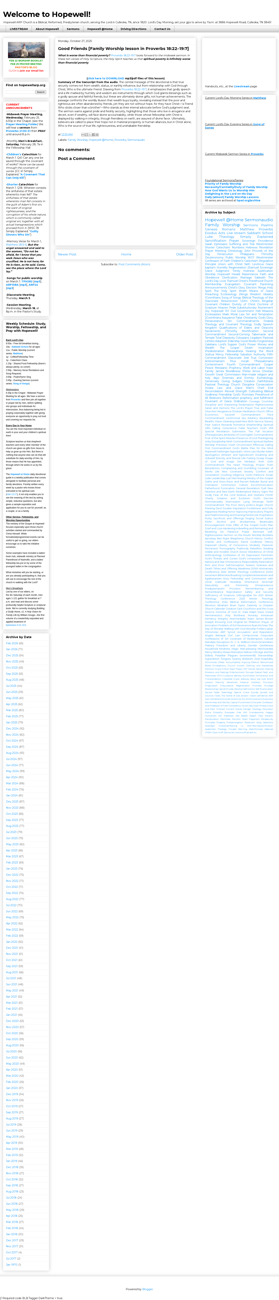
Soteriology (226, 692)
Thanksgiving (265, 438)
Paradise (220, 655)
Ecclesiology (229, 294)
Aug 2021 (12, 972)
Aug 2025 (12, 679)
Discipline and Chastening (221, 404)
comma (239, 732)
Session (250, 565)
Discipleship (218, 441)
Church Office (264, 411)
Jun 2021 (11, 984)
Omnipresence (264, 585)
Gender (252, 645)
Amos (256, 371)
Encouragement (215, 525)
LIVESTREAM (19, 29)
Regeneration (237, 267)
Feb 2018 (12, 1228)
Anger (259, 505)
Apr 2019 (11, 1143)
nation (253, 695)
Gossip (260, 458)
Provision (235, 588)
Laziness (268, 558)
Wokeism (247, 658)
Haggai (269, 712)
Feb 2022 (12, 935)
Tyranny (236, 658)
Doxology (257, 709)
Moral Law (237, 314)
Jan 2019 (11, 1161)
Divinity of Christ (243, 304)
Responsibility (250, 561)
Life (217, 471)
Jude (208, 478)
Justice (216, 424)
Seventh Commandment (243, 414)
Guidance (228, 675)
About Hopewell (47, 29)
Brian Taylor (237, 605)
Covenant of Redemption (246, 638)
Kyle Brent (267, 679)
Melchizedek (265, 648)
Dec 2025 (12, 655)
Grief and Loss (213, 528)
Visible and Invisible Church (221, 551)
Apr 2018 (11, 1216)
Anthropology (213, 555)
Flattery (209, 645)
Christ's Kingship (261, 301)
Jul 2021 (11, 978)
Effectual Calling (263, 444)
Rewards (226, 424)
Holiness (248, 271)
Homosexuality (214, 501)
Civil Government (242, 311)
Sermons (73, 29)
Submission (239, 431)
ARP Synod (227, 632)
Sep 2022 (12, 893)
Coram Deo (247, 705)
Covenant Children (217, 304)
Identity (238, 675)
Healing (222, 511)
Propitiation (266, 515)
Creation (249, 381)
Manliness (225, 719)
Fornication (228, 488)
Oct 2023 (12, 814)
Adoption (221, 341)
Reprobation (234, 592)
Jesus (253, 679)
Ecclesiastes (213, 314)
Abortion (210, 605)
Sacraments (212, 331)
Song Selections (264, 722)
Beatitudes (266, 521)
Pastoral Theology (217, 384)
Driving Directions (133, 29)
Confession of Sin (234, 555)
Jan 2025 (11, 722)
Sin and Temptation (259, 314)
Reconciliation (214, 391)
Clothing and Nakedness (259, 665)
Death (249, 347)
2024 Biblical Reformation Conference (247, 602)
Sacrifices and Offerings (228, 518)
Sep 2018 (12, 1185)
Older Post (184, 254)
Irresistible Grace (231, 679)
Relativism (250, 722)
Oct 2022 (12, 887)
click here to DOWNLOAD (106, 78)
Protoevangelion (235, 722)
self (251, 732)
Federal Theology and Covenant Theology (239, 322)
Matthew (17, 353)
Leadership (218, 478)
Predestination (214, 351)
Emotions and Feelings (217, 672)
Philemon (254, 622)
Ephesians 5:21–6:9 (16, 625)
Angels (209, 635)
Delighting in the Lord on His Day (228, 193)
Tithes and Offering (225, 568)
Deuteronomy (214, 257)
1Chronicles (211, 632)
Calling (216, 428)
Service (259, 421)
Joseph (209, 622)
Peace (209, 367)
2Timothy (231, 331)
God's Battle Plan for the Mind (252, 448)
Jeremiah (267, 582)
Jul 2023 (11, 832)
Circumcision (244, 444)
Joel (246, 357)
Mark (225, 314)
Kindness (224, 648)
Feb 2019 (12, 1155)
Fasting (251, 458)
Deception (223, 642)
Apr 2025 (11, 704)
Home (126, 254)
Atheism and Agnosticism (237, 454)
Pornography (227, 548)
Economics (211, 414)
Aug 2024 (12, 753)
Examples (229, 712)
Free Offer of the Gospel (242, 525)
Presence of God (246, 438)
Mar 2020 (12, 1075)
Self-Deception (235, 565)
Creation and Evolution (233, 498)
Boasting (235, 575)
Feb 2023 (12, 862)
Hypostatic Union (240, 451)
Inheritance (251, 582)
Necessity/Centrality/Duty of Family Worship (236, 187)
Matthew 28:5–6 (16, 244)
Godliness (256, 541)
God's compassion (250, 558)
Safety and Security (259, 592)
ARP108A (12, 284)
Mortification (250, 331)
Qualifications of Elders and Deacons (246, 327)
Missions (267, 311)
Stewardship (265, 655)
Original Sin (240, 622)
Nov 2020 (12, 1027)
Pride (232, 307)
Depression (253, 555)
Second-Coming (239, 334)
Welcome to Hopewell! (47, 14)
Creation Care (234, 608)
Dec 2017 (12, 1240)
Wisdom (255, 294)
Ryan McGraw (260, 625)
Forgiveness (265, 341)
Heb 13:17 (12, 494)
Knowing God (223, 622)
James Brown (264, 618)
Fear (208, 424)
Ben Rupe (223, 538)
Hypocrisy (242, 511)
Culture (243, 485)
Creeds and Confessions (221, 541)
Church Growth (236, 665)
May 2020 (12, 1063)
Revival (229, 391)
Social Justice (264, 518)
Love (222, 281)
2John (269, 571)
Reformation (230, 398)
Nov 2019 (12, 1100)
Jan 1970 (11, 1264)
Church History (254, 538)
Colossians (242, 337)
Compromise (250, 635)
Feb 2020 (12, 1082)
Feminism (267, 555)
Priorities (257, 685)
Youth (231, 444)
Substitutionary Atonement (255, 307)
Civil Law (234, 635)
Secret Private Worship (231, 689)
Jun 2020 (12, 1057)
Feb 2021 (12, 1008)
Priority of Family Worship (223, 183)
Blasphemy (237, 538)
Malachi (269, 715)
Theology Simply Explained (246, 237)
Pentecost (252, 515)
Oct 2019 (12, 1106)
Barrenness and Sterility (217, 702)
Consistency (235, 705)
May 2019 (12, 1136)
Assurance (228, 317)
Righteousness (264, 404)
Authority (260, 354)
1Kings (262, 287)
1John (244, 301)
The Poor (231, 505)
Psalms (267, 225)
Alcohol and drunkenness (236, 521)
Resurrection (229, 301)
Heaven (223, 307)
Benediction (212, 468)
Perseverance (214, 321)
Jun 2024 (12, 765)
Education (268, 709)
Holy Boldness (235, 615)
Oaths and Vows (215, 481)
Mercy (220, 354)
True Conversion (262, 357)
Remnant (258, 531)
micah (245, 361)
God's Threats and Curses (221, 558)
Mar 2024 (12, 783)
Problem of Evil (227, 625)
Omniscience (233, 561)
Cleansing (229, 421)
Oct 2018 (12, 1179)
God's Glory (265, 317)
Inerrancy (210, 618)
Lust (228, 478)
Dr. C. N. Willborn (240, 642)
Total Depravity (225, 337)
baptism (210, 267)
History (269, 541)
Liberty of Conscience (233, 545)
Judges (237, 381)
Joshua (209, 354)
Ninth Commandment (239, 441)
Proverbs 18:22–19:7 (166, 48)
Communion (228, 485)
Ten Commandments (243, 321)
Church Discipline (242, 384)
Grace (269, 264)
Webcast (268, 729)
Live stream (236, 233)
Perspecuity (267, 719)
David (244, 541)
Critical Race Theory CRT (235, 669)
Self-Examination (264, 689)
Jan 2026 (11, 649)
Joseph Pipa (256, 715)
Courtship (267, 401)
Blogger (147, 1289)
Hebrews (251, 247)
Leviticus (258, 264)
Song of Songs (21, 383)
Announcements (216, 287)
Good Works (248, 341)
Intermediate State (242, 618)
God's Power (247, 344)
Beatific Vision (213, 421)
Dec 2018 (12, 1167)
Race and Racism (238, 481)
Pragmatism (211, 685)
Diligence (238, 475)
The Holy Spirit (225, 291)
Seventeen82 (248, 655)
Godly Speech (263, 324)
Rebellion (256, 548)
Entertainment (237, 672)
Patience (232, 531)
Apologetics (212, 454)
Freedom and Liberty (231, 645)
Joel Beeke (242, 715)
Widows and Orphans (250, 495)
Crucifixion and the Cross (258, 608)
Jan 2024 (12, 795)
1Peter (246, 371)
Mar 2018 (12, 1222)
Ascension (211, 575)
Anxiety (248, 471)
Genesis (211, 229)
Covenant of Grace (218, 401)
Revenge (258, 501)
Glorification (230, 277)
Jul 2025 (11, 686)
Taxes (217, 695)
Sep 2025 (12, 673)
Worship (210, 274)
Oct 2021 (11, 960)
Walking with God (234, 628)
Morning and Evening (232, 515)
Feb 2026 (12, 643)
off (244, 732)
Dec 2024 (12, 728)
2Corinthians (213, 317)
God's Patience (255, 475)
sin (255, 732)
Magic (235, 648)
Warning (242, 729)
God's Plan (266, 525)
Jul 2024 (11, 759)
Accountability (233, 662)
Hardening (229, 528)
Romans (228, 229)
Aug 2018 (12, 1191)
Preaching (211, 294)
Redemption (246, 404)
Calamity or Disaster (260, 605)
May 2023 (12, 844)
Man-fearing (239, 478)
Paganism (254, 719)
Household (211, 648)
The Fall (254, 431)
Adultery (253, 418)
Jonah (269, 475)
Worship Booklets (262, 535)
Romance (239, 424)
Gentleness (266, 645)
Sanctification (215, 240)
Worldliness (233, 371)
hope (269, 367)
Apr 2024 (12, 777)
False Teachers (248, 428)
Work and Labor (254, 367)
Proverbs (120, 140)
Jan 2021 (11, 1015)
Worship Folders (256, 628)
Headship (235, 582)
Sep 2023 (12, 820)
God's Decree (263, 498)
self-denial (262, 695)
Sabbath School (20, 347)
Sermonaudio (136, 140)
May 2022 (12, 917)
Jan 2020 (12, 1088)
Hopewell (211, 545)
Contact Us (162, 29)
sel (247, 732)
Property (221, 722)
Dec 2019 (12, 1094)
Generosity (212, 381)
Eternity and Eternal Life (231, 458)
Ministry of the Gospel (260, 478)
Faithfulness (265, 381)
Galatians (211, 344)
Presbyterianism (215, 588)
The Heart (233, 464)
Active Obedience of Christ (256, 551)
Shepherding (254, 424)
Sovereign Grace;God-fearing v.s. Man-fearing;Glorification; (239, 725)
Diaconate (235, 357)
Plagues (233, 655)
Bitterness (224, 575)
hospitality (267, 658)
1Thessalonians (263, 361)
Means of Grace (261, 291)
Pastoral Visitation (250, 682)
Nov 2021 (12, 954)
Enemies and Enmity (238, 378)
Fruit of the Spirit (215, 438)
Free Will (242, 712)
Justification (265, 271)
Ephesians (220, 244)
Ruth (261, 461)
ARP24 (33, 284)
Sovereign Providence (257, 240)
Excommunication (262, 485)
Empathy (218, 712)
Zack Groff (217, 732)
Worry (241, 505)
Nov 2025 (12, 661)
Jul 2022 (11, 905)
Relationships (212, 689)
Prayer (234, 240)
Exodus (211, 233)
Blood (208, 665)
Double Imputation (234, 508)
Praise (245, 531)
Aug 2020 (12, 1045)
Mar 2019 (12, 1149)
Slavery (268, 421)
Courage (254, 401)
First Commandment (218, 448)
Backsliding (266, 418)
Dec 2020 (12, 1021)
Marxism (236, 719)
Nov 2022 (12, 881)
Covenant (250, 284)
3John (208, 521)
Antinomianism (215, 361)
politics (250, 505)
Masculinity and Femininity (226, 585)
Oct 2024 (12, 740)
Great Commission (228, 374)
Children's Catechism (244, 260)
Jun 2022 (12, 911)
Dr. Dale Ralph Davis (251, 612)
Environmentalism (262, 642)
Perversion (211, 548)
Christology (235, 250)
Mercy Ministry (213, 652)
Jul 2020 (11, 1051)
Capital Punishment (240, 702)
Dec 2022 (12, 874)
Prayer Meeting (215, 250)
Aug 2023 (12, 826)
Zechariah (229, 732)
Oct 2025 (12, 667)
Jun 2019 (11, 1130)
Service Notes (212, 692)
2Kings (243, 294)
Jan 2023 (11, 868)
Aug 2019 (12, 1118)
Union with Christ (230, 264)
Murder (260, 451)
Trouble (232, 729)
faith (247, 264)
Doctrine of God (226, 612)
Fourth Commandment (243, 364)
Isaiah (208, 244)
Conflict (268, 538)
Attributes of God (234, 434)
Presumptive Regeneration (235, 685)
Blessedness (235, 351)
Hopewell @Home (100, 29)
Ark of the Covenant (252, 699)
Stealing (268, 548)
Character (256, 702)
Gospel (268, 364)
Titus (233, 361)
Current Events (234, 709)
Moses (226, 652)
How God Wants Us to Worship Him (229, 190)
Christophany (219, 665)
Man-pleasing (248, 648)
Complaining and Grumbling (238, 468)
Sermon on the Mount (237, 535)
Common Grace (213, 669)
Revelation (266, 247)
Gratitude (220, 582)
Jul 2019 (11, 1124)
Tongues (226, 658)
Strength (241, 391)
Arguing (246, 662)
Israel (238, 421)
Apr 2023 (11, 850)
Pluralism (268, 682)
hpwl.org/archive (248, 200)
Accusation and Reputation (255, 632)
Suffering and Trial (241, 244)
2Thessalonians (214, 434)
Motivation (237, 652)
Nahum (248, 652)
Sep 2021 (12, 966)
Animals (226, 699)
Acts (221, 233)
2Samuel (253, 267)
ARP (271, 695)
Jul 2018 (11, 1197)
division (244, 695)
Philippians (247, 254)
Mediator (250, 461)
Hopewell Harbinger (217, 451)
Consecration (264, 384)
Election (251, 287)
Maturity (219, 682)
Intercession (233, 501)
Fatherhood (212, 488)
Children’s (14, 154)
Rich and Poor (214, 565)
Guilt (263, 488)
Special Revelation (217, 431)
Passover (267, 545)
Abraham (222, 605)
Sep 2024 (12, 746)
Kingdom (211, 327)
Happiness (211, 511)
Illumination (249, 675)
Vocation (267, 431)
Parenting (266, 284)
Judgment (222, 271)
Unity (208, 441)
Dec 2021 (12, 947)
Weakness (244, 568)
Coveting (226, 475)
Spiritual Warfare (263, 441)
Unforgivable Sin (246, 595)
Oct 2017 (12, 1252)
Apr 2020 (12, 1069)
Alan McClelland (213, 699)
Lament (209, 682)
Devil (219, 508)
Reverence (244, 625)
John (247, 250)
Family (209, 371)
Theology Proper (253, 464)
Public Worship (235, 257)
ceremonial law (236, 418)
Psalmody (243, 548)
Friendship (225, 394)
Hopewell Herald (228, 274)
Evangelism (232, 284)
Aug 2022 (12, 899)
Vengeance (224, 411)
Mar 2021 (12, 1002)
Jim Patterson (226, 715)
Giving (226, 381)
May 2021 (12, 990)
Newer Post (67, 254)
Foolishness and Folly (260, 508)
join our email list (26, 70)
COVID (269, 495)
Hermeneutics (213, 615)
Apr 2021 (11, 996)
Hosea (209, 388)
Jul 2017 (11, 1258)
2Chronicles (211, 662)
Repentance (250, 274)
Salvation (246, 354)
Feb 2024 (12, 789)
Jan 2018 (11, 1234)
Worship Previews (216, 444)
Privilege (268, 685)
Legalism (256, 337)
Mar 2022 (12, 929)
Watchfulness (256, 729)
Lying (246, 501)
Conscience (229, 428)
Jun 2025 (11, 692)
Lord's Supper (227, 344)
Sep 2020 (12, 1039)
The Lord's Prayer (242, 408)
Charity (209, 498)
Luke (209, 237)
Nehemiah (232, 682)
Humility (222, 267)
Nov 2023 (12, 807)
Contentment (214, 364)
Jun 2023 (12, 838)
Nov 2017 (12, 1246)
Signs (264, 491)
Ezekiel (258, 672)
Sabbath (260, 277)
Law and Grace (229, 388)
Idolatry (268, 294)
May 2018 (12, 1210)
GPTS (219, 675)
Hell (258, 311)
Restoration (266, 561)
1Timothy (267, 254)
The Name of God (230, 695)
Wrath (243, 291)
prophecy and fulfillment (256, 398)
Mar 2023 (12, 856)
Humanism (211, 715)
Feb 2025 (12, 716)
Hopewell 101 (220, 311)
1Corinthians (213, 297)
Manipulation (212, 719)
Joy (207, 311)
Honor (231, 511)
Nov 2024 (12, 734)
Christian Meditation (244, 411)
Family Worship (78, 140)
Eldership (234, 341)
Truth (270, 464)
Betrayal (220, 635)
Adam (269, 451)
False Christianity (246, 317)
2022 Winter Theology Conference (242, 571)
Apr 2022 (11, 923)
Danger (247, 709)
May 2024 (12, 771)
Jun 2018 (12, 1203)
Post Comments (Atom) (134, 264)
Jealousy (245, 679)
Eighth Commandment (259, 434)
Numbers (238, 247)
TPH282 (27, 281)
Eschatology (265, 378)
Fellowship (232, 354)
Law (253, 451)
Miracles (230, 438)
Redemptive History (248, 491)
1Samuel (232, 281)
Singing (249, 518)
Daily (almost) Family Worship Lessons (232, 197)
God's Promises (243, 394)
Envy (226, 578)
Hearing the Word (259, 351)
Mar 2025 (12, 710)
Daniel (251, 669)
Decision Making (264, 669)
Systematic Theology (216, 729)
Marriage (246, 277)
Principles (210, 722)
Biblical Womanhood (262, 662)
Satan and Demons (217, 408)
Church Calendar (215, 608)
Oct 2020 (12, 1033)
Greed (269, 612)
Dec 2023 (12, 801)
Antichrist (236, 699)
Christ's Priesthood (251, 281)
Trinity (236, 271)
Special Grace (241, 692)
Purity (208, 518)
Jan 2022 (11, 942)
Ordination (240, 401)
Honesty (253, 615)
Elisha (208, 712)
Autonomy (267, 699)
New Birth (248, 421)
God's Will (266, 428)
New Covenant (232, 471)
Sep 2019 (12, 1112)
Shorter (12, 184)
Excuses (250, 672)
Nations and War (215, 561)
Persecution (225, 254)
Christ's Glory (236, 287)
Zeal (257, 658)
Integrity (223, 618)
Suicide (254, 692)
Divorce (209, 612)
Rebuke (254, 481)
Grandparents (256, 712)
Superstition (212, 658)
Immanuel (267, 615)
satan (270, 628)
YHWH (208, 732)
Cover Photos (259, 705)
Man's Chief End (259, 388)
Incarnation (265, 347)
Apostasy (210, 538)
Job (258, 679)
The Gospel (229, 347)
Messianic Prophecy (228, 367)
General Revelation (248, 488)
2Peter (221, 662)
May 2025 (12, 698)
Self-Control (249, 689)
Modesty (255, 545)
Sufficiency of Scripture (220, 595)
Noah (245, 719)
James (219, 371)
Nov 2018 (12, 1173)
